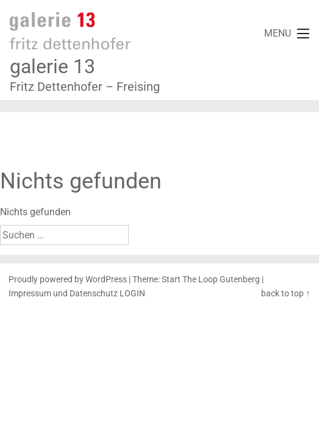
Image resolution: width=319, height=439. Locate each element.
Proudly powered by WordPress (68, 279)
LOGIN (132, 293)
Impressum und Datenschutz (63, 293)
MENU (277, 33)
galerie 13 (52, 66)
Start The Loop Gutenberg (211, 279)
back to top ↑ (285, 293)
